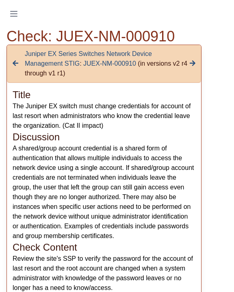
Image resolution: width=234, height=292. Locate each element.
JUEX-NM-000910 (109, 63)
